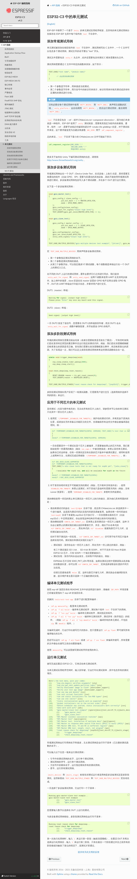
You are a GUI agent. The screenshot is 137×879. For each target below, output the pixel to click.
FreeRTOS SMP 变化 (13, 101)
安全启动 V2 (10, 132)
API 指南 (5, 45)
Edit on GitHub (122, 5)
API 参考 (6, 37)
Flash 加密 (9, 97)
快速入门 (7, 33)
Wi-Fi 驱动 (9, 171)
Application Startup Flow (15, 53)
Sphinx (60, 874)
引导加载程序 (10, 61)
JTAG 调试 (9, 109)
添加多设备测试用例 (15, 152)
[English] (51, 24)
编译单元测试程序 (14, 163)
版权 (5, 191)
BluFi (7, 57)
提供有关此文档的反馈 (88, 852)
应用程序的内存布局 (13, 120)
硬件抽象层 (9, 105)
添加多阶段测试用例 (15, 156)
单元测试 (7, 144)
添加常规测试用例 (14, 148)
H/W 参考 (7, 41)
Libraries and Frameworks (13, 175)
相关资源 (7, 187)
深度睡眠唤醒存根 (12, 69)
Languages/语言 (9, 199)
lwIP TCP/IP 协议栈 (12, 116)
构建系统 (8, 65)
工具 (6, 140)
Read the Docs (95, 874)
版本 (5, 183)
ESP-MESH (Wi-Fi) (12, 81)
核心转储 (8, 85)
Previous (54, 859)
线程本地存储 (10, 136)
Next (124, 859)
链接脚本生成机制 (12, 113)
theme (74, 874)
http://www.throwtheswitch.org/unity (65, 160)
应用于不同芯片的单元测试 (17, 159)
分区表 (7, 128)
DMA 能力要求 (11, 124)
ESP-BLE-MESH (11, 77)
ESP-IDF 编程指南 (20, 8)
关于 (5, 195)
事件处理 (8, 89)
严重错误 (8, 93)
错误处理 (8, 73)
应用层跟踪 (9, 49)
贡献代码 (7, 179)
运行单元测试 (12, 167)
